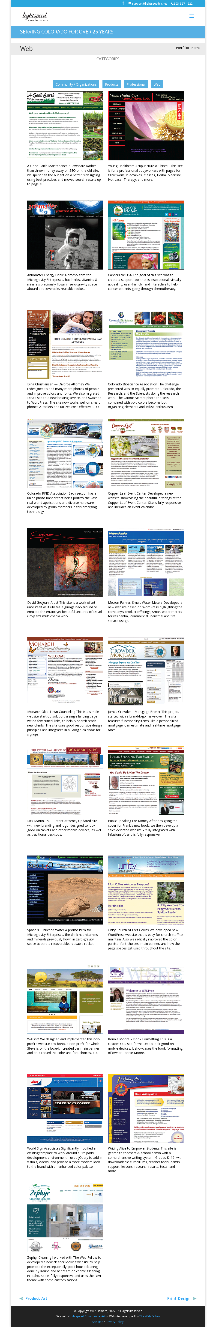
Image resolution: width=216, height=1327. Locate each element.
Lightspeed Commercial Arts (88, 1316)
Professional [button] (136, 84)
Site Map (97, 1322)
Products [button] (111, 84)
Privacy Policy (114, 1322)
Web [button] (157, 84)
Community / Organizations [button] (76, 84)
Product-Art (35, 1298)
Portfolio (182, 47)
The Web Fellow (149, 1316)
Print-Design (179, 1298)
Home (196, 47)
